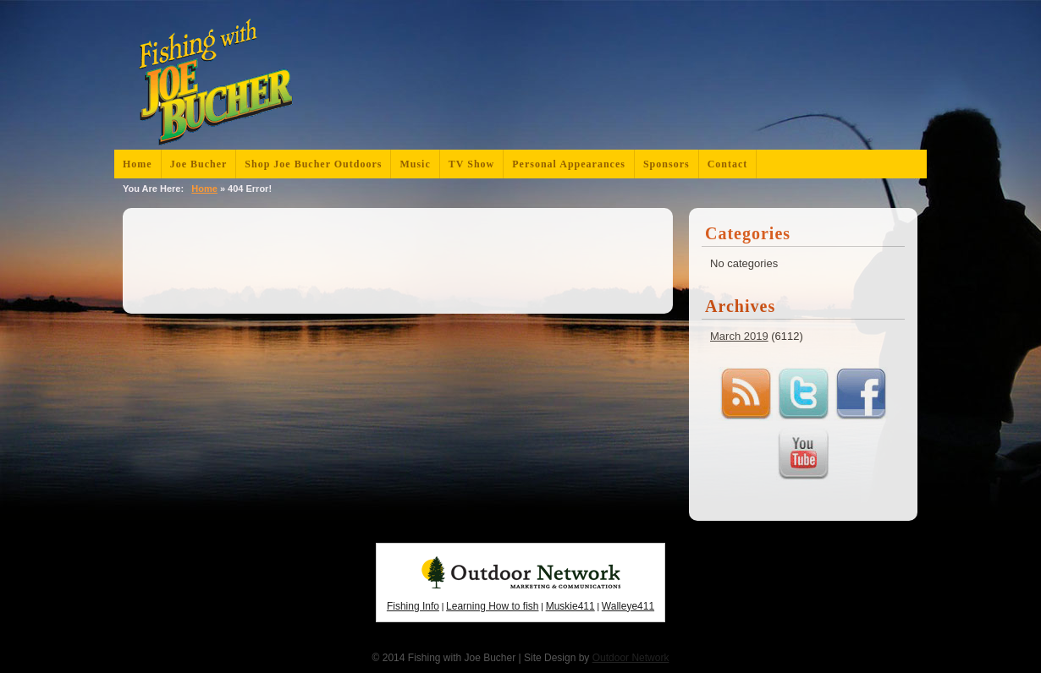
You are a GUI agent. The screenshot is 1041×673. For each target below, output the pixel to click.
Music (414, 164)
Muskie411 (570, 606)
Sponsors (666, 164)
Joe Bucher (199, 164)
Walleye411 (628, 606)
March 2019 (739, 336)
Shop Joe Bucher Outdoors (313, 164)
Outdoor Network (630, 658)
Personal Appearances (568, 164)
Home (137, 164)
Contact (728, 164)
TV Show (471, 164)
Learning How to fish (492, 606)
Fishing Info (413, 606)
